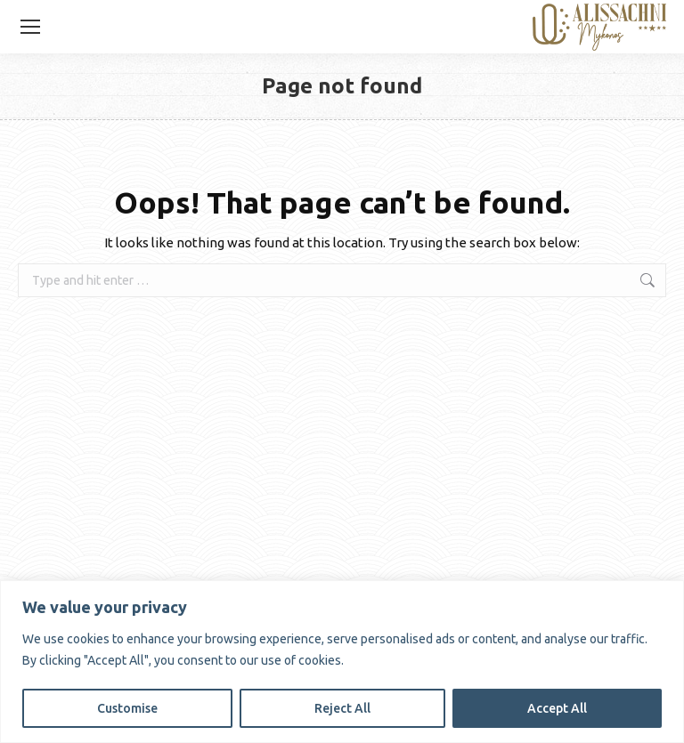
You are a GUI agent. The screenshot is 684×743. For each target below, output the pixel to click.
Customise (127, 708)
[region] (342, 661)
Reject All (342, 708)
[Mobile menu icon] (30, 26)
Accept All (557, 708)
